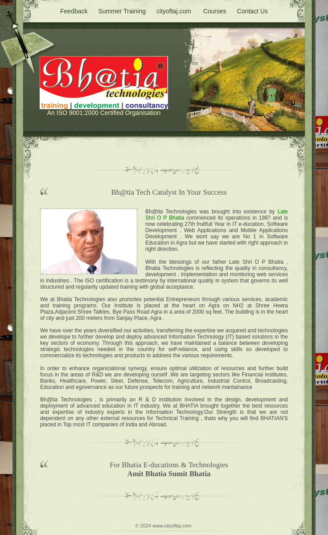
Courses (214, 11)
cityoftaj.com (173, 11)
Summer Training (122, 11)
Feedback (73, 11)
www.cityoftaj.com (171, 525)
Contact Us (252, 11)
